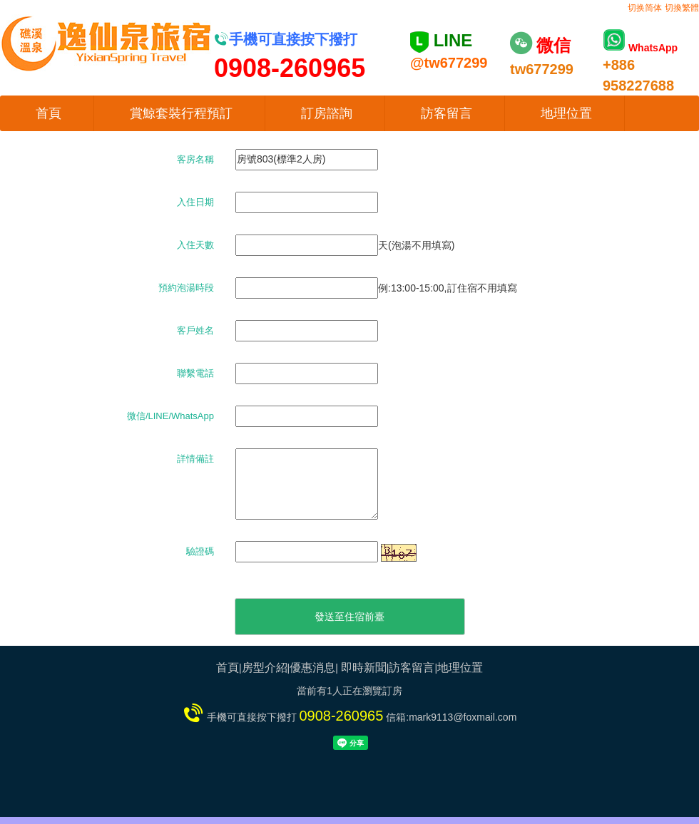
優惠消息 (312, 667)
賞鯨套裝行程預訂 (181, 113)
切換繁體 (682, 8)
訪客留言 (446, 113)
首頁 (48, 113)
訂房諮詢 (326, 113)
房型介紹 (264, 667)
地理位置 (566, 113)
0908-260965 (341, 715)
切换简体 (645, 8)
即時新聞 (364, 667)
